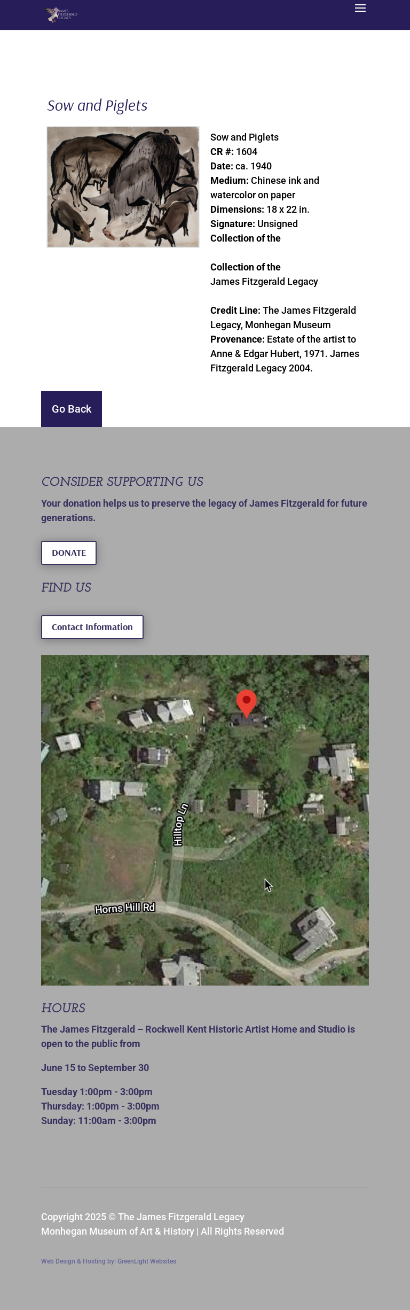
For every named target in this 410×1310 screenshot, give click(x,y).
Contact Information (92, 627)
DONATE (69, 552)
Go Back (71, 408)
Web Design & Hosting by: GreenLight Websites (108, 1261)
